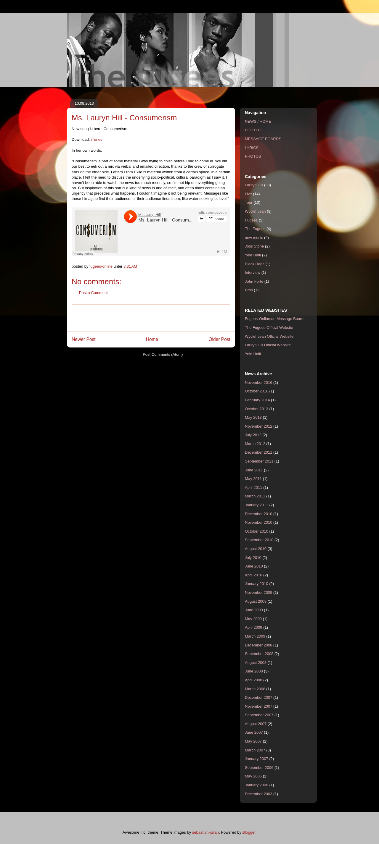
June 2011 (254, 470)
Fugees (251, 220)
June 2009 (254, 610)
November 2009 (258, 592)
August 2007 (255, 724)
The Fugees (255, 229)
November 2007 (258, 706)
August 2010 (255, 549)
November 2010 (258, 522)
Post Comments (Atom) (163, 354)
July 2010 (253, 557)
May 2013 (253, 417)
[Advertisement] (151, 318)
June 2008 (254, 671)
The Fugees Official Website (269, 327)
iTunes (96, 139)
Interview (252, 272)
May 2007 (253, 741)
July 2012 (253, 435)
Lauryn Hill (254, 185)
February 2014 (257, 400)
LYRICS (251, 147)
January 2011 (256, 505)
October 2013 (256, 409)
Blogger (249, 832)
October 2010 (256, 531)
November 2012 (258, 426)
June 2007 (254, 732)
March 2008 (255, 689)
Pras (249, 290)
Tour (248, 202)
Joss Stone (254, 246)
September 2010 (259, 540)
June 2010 (254, 566)
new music (254, 237)
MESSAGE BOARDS (263, 139)
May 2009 (253, 619)
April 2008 (253, 680)
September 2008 (259, 653)
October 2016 (256, 391)
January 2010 (256, 583)
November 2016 (258, 382)
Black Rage (254, 264)
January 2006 (256, 785)
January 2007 (256, 758)
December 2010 (258, 514)
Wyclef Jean (255, 211)
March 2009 (255, 636)
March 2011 (255, 496)
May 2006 (253, 776)
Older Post (219, 339)
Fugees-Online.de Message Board (274, 318)
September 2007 (259, 715)
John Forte (254, 281)
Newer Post (84, 339)
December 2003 (258, 794)
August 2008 (255, 662)
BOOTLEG (254, 130)
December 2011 (258, 452)
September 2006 (259, 767)
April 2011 (253, 487)
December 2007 (258, 697)
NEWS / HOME (258, 121)
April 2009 (253, 627)
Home (152, 339)
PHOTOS (253, 156)
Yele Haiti (253, 255)
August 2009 (255, 601)
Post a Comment (93, 292)
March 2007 (255, 750)
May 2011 (253, 478)
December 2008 (258, 645)
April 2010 (253, 575)
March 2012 (255, 444)
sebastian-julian (205, 832)
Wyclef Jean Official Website (269, 336)
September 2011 (259, 461)
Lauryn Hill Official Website (268, 345)
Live (248, 194)
